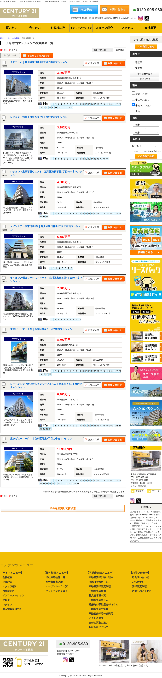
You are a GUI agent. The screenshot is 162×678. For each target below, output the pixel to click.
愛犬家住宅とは (54, 581)
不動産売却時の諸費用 (101, 613)
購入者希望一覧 (97, 595)
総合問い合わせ (140, 577)
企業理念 (7, 581)
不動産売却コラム (98, 600)
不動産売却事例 (97, 591)
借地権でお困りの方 (100, 581)
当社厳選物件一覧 (55, 577)
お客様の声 (8, 591)
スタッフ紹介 (9, 586)
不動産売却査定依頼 (100, 586)
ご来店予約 (138, 581)
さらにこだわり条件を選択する (146, 151)
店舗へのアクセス (141, 591)
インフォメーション (13, 595)
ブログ (6, 600)
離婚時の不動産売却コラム (103, 604)
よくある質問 (96, 618)
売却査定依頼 (139, 586)
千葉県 (136, 62)
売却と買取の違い (98, 622)
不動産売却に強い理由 (101, 577)
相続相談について (98, 627)
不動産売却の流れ (98, 609)
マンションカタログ (57, 591)
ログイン (7, 604)
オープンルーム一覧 (57, 586)
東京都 (136, 68)
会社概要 (7, 577)
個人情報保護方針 (12, 609)
